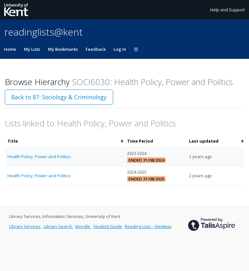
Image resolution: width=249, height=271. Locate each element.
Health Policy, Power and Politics (39, 156)
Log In (119, 49)
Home (10, 49)
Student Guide (108, 226)
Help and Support (227, 10)
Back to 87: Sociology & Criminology (59, 97)
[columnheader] (64, 141)
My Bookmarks (63, 49)
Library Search (58, 226)
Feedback (96, 49)
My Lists (32, 49)
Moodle (83, 226)
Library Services (25, 226)
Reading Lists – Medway (148, 226)
